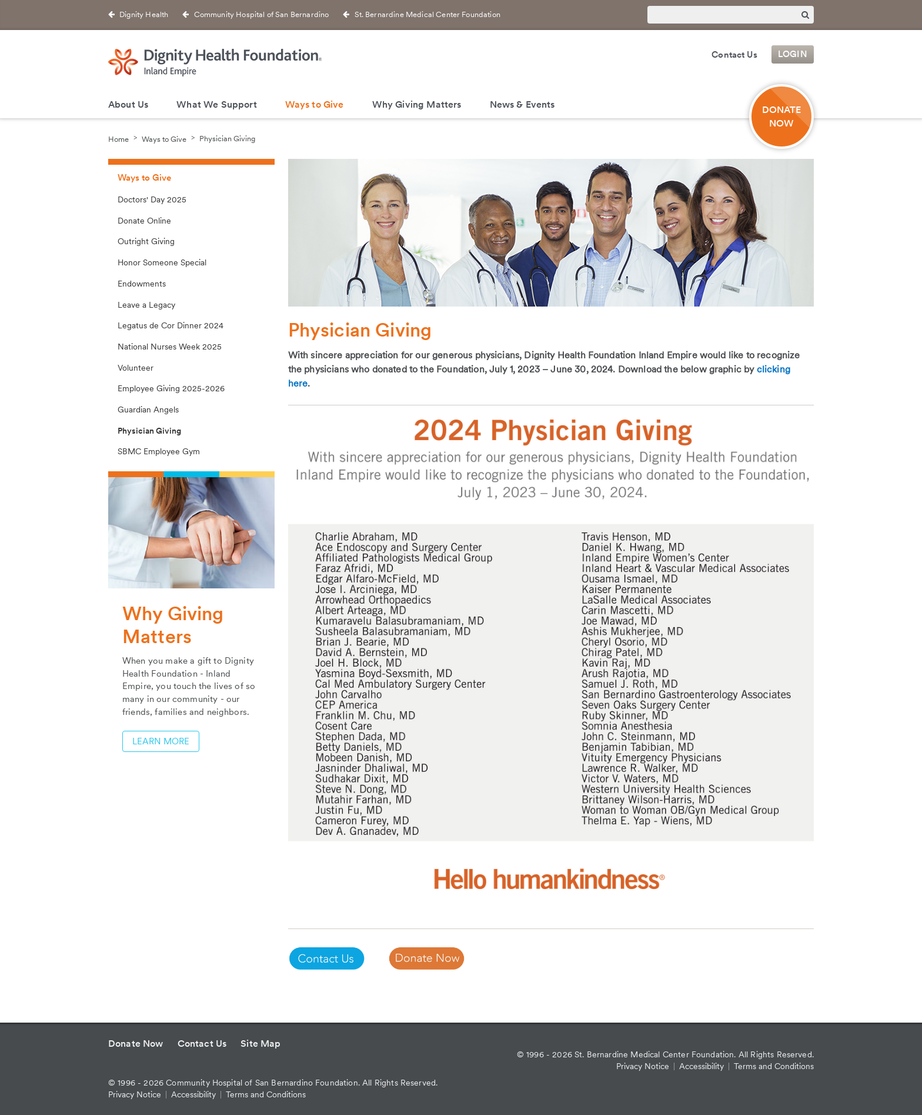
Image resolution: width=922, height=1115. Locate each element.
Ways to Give (314, 104)
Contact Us (734, 54)
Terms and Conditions (266, 1094)
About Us (128, 104)
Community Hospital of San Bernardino (261, 14)
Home (118, 138)
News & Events (522, 104)
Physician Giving (227, 138)
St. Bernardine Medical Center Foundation (427, 14)
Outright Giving (146, 241)
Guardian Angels (148, 409)
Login (792, 54)
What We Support (216, 104)
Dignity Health (143, 14)
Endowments (142, 283)
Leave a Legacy (146, 304)
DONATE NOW (781, 116)
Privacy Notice (134, 1094)
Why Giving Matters (417, 104)
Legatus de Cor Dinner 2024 (170, 325)
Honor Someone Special (162, 262)
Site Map (260, 1043)
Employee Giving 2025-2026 (171, 388)
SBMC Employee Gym (159, 451)
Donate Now (135, 1043)
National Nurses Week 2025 (170, 346)
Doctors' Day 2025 (152, 199)
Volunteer (135, 367)
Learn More (160, 741)
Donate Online (144, 220)
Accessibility (193, 1094)
